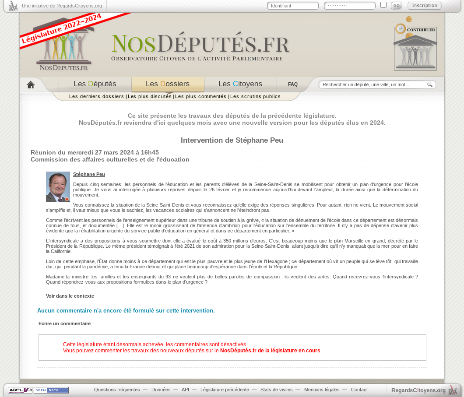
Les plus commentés (201, 96)
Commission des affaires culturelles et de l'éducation (110, 159)
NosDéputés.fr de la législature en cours (270, 351)
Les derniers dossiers (96, 96)
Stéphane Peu (89, 174)
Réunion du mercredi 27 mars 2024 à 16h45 (95, 152)
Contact (359, 389)
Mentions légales (322, 389)
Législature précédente (224, 389)
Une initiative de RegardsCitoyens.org (62, 5)
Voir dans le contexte (70, 296)
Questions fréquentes (117, 389)
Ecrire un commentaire (65, 323)
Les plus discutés (150, 96)
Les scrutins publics (255, 96)
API (185, 389)
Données (161, 389)
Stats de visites (276, 389)
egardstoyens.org (418, 390)
